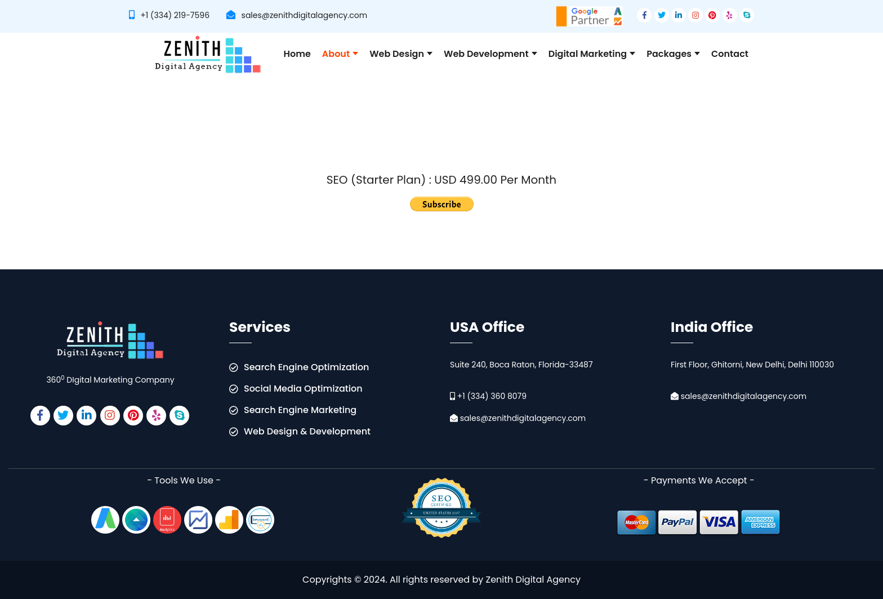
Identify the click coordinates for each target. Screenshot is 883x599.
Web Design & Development (307, 431)
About (340, 53)
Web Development (490, 53)
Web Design (400, 53)
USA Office (487, 328)
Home (297, 53)
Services (260, 328)
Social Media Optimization (303, 388)
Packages (673, 53)
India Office (712, 328)
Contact (729, 53)
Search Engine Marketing (300, 409)
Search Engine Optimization (306, 367)
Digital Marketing (592, 53)
